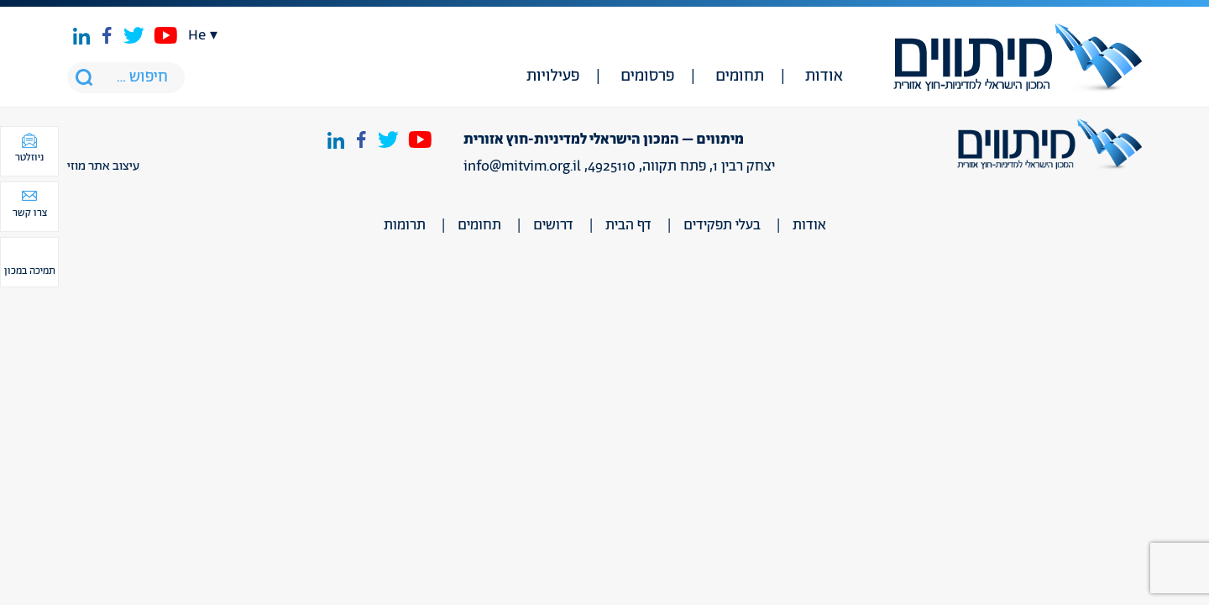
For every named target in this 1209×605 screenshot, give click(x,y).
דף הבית (628, 225)
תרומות (405, 225)
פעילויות (552, 76)
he (197, 35)
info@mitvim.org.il (522, 166)
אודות (824, 76)
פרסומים (647, 76)
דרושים (553, 225)
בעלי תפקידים (722, 225)
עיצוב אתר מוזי (103, 166)
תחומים (739, 76)
